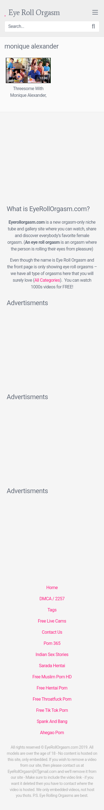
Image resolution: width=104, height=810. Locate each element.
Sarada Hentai (52, 665)
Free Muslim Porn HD (52, 676)
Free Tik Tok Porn (52, 710)
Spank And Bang (52, 721)
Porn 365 (52, 643)
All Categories (47, 280)
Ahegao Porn (52, 732)
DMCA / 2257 (51, 598)
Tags (52, 610)
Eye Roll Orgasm (32, 12)
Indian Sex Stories (51, 654)
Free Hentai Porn (52, 688)
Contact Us (52, 632)
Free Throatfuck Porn (52, 699)
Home (52, 587)
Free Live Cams (52, 621)
